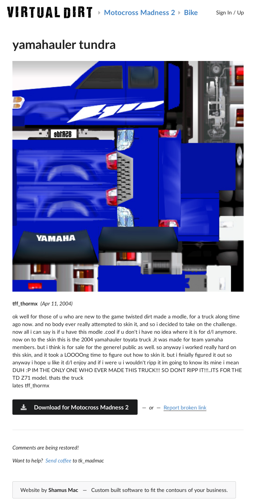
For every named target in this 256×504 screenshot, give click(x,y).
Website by (124, 490)
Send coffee (58, 460)
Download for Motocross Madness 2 (74, 407)
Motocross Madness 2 (139, 12)
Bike (191, 12)
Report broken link (185, 407)
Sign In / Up (230, 12)
